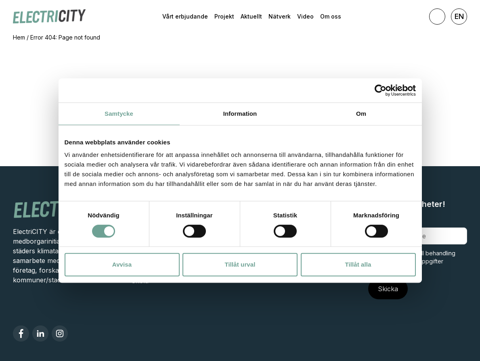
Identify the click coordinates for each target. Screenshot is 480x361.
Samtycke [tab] (119, 113)
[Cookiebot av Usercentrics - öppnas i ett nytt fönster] (380, 90)
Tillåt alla (358, 264)
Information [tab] (240, 113)
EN (459, 16)
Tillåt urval (240, 264)
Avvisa (122, 264)
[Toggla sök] (437, 16)
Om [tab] (361, 113)
